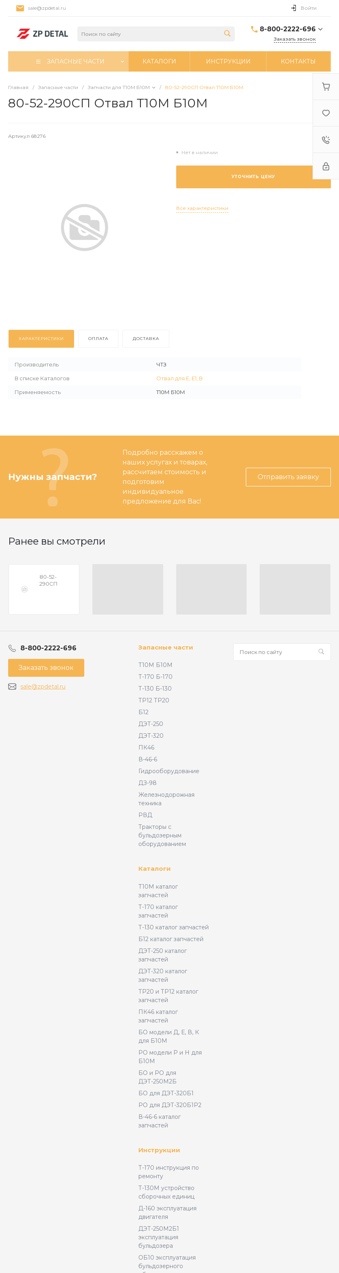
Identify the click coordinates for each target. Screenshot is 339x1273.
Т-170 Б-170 (155, 676)
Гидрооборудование (168, 771)
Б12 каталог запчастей (170, 939)
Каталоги (154, 868)
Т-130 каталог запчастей (173, 927)
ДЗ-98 (147, 783)
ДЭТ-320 (151, 735)
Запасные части (165, 647)
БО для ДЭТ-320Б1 (166, 1093)
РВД (145, 815)
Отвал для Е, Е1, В (179, 378)
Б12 (143, 712)
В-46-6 (147, 759)
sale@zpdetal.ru (47, 8)
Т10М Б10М (155, 665)
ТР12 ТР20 (153, 700)
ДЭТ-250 (150, 724)
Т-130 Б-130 (155, 688)
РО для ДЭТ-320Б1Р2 (169, 1105)
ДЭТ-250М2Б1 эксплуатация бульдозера (158, 1237)
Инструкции (159, 1150)
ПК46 (146, 747)
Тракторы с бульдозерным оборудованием (162, 835)
